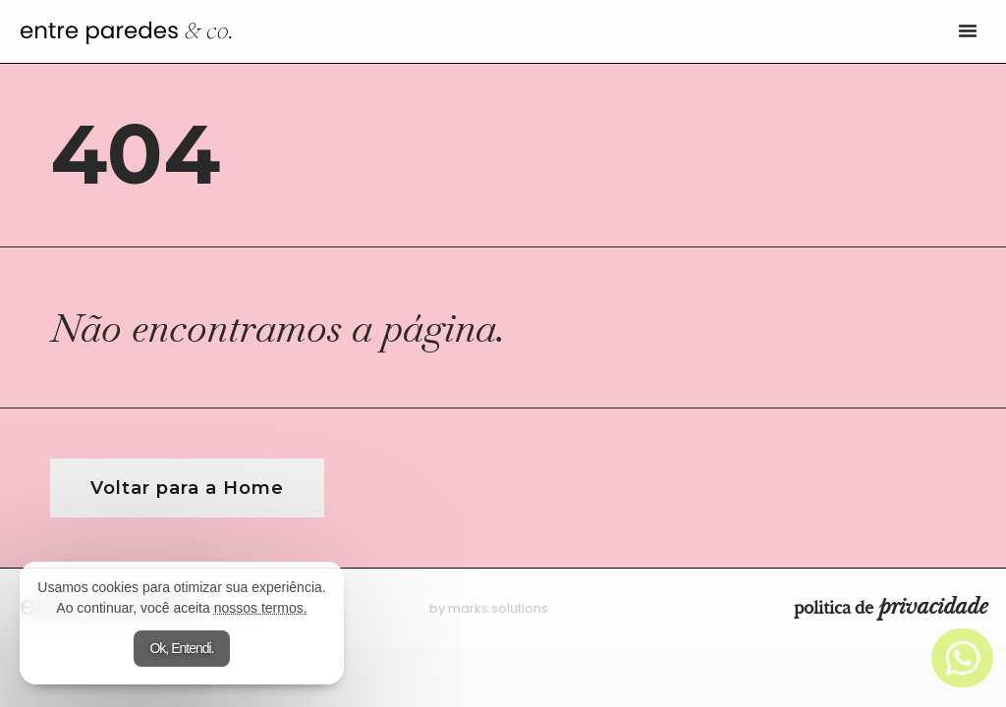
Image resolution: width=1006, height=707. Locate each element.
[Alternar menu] (968, 30)
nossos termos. (260, 608)
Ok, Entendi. (181, 648)
